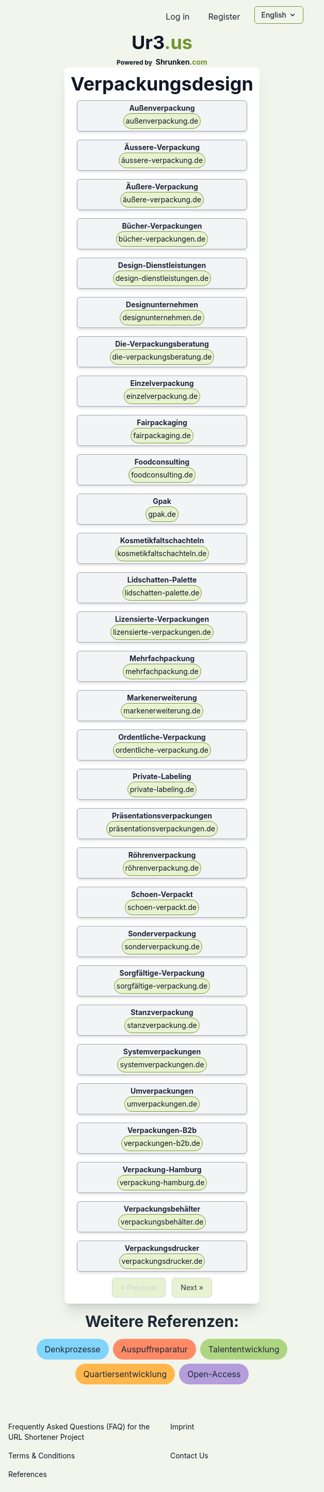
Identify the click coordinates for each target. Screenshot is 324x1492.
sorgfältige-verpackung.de (162, 985)
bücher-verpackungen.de (162, 238)
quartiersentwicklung (125, 1374)
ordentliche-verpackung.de (162, 749)
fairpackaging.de (161, 435)
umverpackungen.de (162, 1103)
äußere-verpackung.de (162, 199)
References (27, 1474)
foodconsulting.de (162, 474)
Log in (177, 16)
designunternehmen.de (161, 317)
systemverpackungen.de (162, 1064)
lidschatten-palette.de (162, 592)
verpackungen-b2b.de (162, 1143)
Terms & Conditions (41, 1455)
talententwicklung (244, 1349)
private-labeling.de (162, 789)
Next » (192, 1287)
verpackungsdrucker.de (162, 1261)
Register (224, 16)
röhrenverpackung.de (162, 867)
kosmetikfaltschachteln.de (162, 553)
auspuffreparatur (154, 1349)
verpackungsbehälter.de (162, 1221)
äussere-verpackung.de (162, 160)
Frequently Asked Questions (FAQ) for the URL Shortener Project (79, 1431)
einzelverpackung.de (162, 396)
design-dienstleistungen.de (162, 278)
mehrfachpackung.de (161, 671)
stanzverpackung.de (162, 1025)
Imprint (182, 1426)
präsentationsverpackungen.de (162, 828)
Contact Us (189, 1455)
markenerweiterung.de (162, 710)
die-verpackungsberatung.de (162, 356)
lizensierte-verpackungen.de (162, 632)
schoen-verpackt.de (162, 907)
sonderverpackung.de (162, 946)
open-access (213, 1374)
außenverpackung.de (162, 120)
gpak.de (162, 514)
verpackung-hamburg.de (162, 1182)
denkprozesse (73, 1349)
